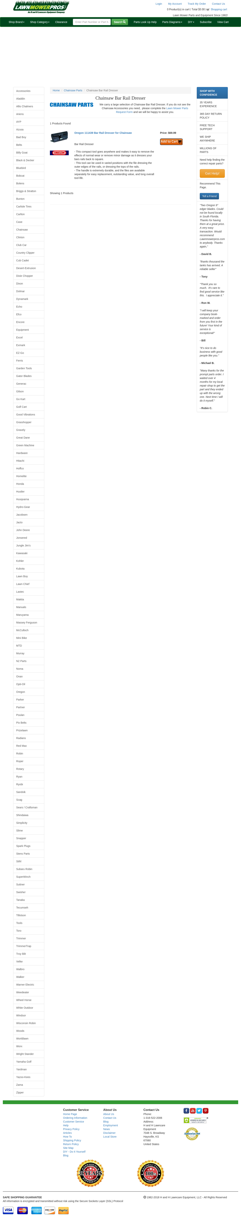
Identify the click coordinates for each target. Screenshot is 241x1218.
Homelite (21, 476)
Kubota (20, 568)
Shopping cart (219, 9)
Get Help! (212, 173)
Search (120, 21)
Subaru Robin (24, 869)
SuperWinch (23, 876)
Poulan (20, 714)
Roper (19, 761)
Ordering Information (75, 1117)
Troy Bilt (21, 953)
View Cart (223, 21)
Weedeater (22, 992)
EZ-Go (20, 352)
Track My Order (197, 3)
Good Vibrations (25, 414)
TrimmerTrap (23, 946)
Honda (20, 483)
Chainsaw (22, 229)
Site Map (68, 1147)
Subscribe (206, 21)
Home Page (70, 1114)
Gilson (20, 391)
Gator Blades (24, 376)
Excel (19, 337)
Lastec (20, 591)
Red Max (21, 745)
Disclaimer (109, 1132)
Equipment (22, 329)
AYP (18, 121)
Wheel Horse (23, 1000)
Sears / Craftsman (26, 807)
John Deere (23, 530)
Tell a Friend (209, 196)
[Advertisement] (120, 57)
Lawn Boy (22, 576)
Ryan (19, 776)
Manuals (21, 607)
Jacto (19, 522)
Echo (19, 306)
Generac (21, 383)
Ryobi (19, 784)
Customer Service (73, 1121)
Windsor (21, 1015)
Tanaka (20, 899)
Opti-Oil (20, 684)
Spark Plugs (23, 845)
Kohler (20, 560)
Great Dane (23, 437)
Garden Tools (24, 368)
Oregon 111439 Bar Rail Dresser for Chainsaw (103, 132)
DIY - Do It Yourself (74, 1151)
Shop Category (40, 21)
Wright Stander (25, 1053)
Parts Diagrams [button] (172, 21)
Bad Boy (21, 137)
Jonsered (21, 537)
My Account (175, 3)
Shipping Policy (72, 1140)
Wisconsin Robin (26, 1023)
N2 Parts (21, 661)
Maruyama (22, 614)
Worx (19, 1046)
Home (56, 90)
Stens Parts (23, 853)
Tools (19, 922)
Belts (19, 144)
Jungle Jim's (23, 545)
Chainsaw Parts (73, 90)
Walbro (20, 969)
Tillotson (21, 915)
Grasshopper (23, 422)
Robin (19, 753)
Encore (20, 322)
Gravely (20, 429)
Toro (18, 930)
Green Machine (25, 445)
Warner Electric (25, 984)
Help (66, 1125)
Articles (67, 1132)
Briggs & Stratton (26, 191)
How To (67, 1136)
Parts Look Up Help (145, 21)
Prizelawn (22, 730)
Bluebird (21, 167)
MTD (19, 645)
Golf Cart (21, 406)
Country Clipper (25, 252)
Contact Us (218, 3)
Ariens (20, 114)
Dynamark (22, 298)
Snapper (21, 838)
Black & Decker (25, 160)
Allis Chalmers (24, 106)
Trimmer (21, 938)
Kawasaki (21, 553)
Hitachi (20, 460)
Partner (20, 707)
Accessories (23, 90)
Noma (19, 668)
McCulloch (22, 630)
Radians (21, 738)
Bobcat (20, 175)
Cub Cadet (22, 260)
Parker (20, 699)
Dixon (19, 283)
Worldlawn (22, 1038)
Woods (20, 1030)
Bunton (20, 198)
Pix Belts (21, 722)
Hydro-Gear (23, 506)
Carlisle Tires (23, 206)
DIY (191, 21)
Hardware (22, 453)
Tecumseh (22, 907)
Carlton (20, 214)
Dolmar (20, 291)
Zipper (20, 1092)
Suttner (20, 884)
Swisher (21, 892)
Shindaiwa (22, 815)
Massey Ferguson (26, 622)
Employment (110, 1125)
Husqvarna (22, 499)
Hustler (20, 491)
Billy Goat (21, 152)
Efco (18, 314)
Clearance (61, 21)
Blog (65, 1155)
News (106, 1129)
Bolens (20, 183)
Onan (19, 676)
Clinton (20, 237)
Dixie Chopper (24, 275)
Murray (20, 653)
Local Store (110, 1136)
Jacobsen (21, 514)
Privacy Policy (71, 1129)
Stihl (18, 861)
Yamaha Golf (23, 1061)
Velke (19, 961)
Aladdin (20, 98)
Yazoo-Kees (23, 1077)
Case (19, 221)
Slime (19, 830)
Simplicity (21, 822)
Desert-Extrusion (26, 268)
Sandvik (21, 792)
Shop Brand (16, 21)
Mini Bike (21, 637)
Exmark (20, 345)
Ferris (19, 360)
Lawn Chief (22, 584)
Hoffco (20, 468)
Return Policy (71, 1144)
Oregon (20, 691)
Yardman (21, 1069)
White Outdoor (24, 1007)
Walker (20, 976)
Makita (20, 599)
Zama (19, 1084)
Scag (19, 799)
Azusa (20, 129)
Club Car (21, 245)
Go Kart (20, 399)
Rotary (20, 768)
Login (159, 3)
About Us (108, 1114)
